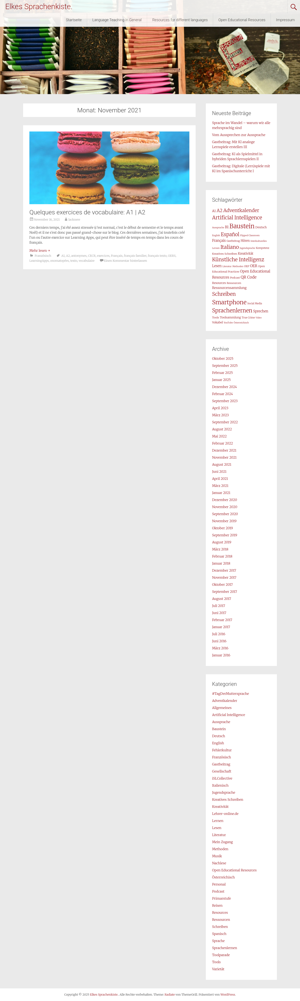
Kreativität (220, 806)
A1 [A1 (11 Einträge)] (214, 211)
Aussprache (221, 722)
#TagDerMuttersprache (230, 693)
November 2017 (224, 577)
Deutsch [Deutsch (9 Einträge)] (261, 227)
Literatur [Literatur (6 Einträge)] (227, 266)
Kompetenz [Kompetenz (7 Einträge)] (262, 247)
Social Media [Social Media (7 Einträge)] (254, 303)
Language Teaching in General (117, 20)
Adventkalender (224, 701)
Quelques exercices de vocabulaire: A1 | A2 (87, 212)
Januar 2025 (221, 380)
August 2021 (221, 464)
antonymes (79, 256)
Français (116, 256)
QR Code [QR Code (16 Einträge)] (248, 277)
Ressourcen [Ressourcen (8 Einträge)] (234, 283)
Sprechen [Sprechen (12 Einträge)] (260, 311)
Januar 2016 (221, 655)
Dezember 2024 (224, 387)
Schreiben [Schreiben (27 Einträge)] (224, 294)
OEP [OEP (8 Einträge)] (246, 266)
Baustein (219, 729)
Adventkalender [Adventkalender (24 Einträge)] (241, 210)
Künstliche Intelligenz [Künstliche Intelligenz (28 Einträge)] (238, 259)
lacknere (74, 219)
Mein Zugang (222, 842)
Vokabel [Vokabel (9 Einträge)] (217, 322)
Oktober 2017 (222, 584)
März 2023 (220, 415)
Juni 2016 (219, 641)
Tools (216, 962)
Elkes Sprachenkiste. (38, 6)
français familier (135, 256)
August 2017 (221, 599)
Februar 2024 (222, 394)
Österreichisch (223, 877)
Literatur (219, 835)
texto (73, 261)
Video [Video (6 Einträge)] (258, 317)
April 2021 (220, 479)
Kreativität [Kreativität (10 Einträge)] (245, 253)
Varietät (218, 969)
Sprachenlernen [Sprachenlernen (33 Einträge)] (232, 310)
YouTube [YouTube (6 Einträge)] (228, 322)
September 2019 (224, 535)
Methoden (220, 849)
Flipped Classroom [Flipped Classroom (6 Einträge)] (250, 235)
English (218, 743)
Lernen (217, 821)
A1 (63, 256)
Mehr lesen (39, 250)
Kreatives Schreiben (227, 799)
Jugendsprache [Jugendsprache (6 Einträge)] (247, 248)
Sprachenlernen (224, 948)
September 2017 (224, 592)
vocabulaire (86, 261)
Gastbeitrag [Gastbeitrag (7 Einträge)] (233, 240)
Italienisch (220, 785)
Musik (217, 856)
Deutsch (218, 736)
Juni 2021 (219, 471)
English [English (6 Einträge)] (216, 235)
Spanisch (219, 934)
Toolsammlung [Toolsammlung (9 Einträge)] (230, 317)
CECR (91, 256)
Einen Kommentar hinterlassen (125, 261)
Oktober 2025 (222, 358)
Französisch (43, 256)
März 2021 (220, 486)
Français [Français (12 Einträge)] (219, 240)
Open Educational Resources (241, 20)
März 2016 (220, 648)
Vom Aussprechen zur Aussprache (238, 135)
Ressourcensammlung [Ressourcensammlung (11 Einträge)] (229, 288)
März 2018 (220, 549)
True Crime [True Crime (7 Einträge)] (248, 317)
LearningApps (39, 261)
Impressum (285, 20)
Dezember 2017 (224, 570)
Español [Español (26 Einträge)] (230, 234)
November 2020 (224, 507)
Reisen (217, 905)
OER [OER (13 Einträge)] (253, 266)
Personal (219, 884)
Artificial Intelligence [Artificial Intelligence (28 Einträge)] (237, 217)
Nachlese (219, 863)
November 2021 (224, 457)
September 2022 (225, 422)
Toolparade (221, 955)
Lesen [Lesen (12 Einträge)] (217, 266)
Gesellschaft (221, 771)
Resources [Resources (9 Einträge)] (219, 283)
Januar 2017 (221, 627)
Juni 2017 (219, 613)
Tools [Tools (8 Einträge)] (215, 317)
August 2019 (221, 542)
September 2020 (225, 514)
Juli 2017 (218, 606)
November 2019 (224, 521)
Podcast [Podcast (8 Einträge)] (235, 277)
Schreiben (220, 927)
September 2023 (225, 401)
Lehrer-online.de (225, 814)
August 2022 (222, 429)
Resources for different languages (180, 20)
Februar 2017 (222, 620)
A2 (68, 256)
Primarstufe (221, 898)
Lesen (216, 828)
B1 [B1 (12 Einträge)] (227, 227)
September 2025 (225, 366)
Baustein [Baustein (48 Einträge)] (242, 226)
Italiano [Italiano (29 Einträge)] (229, 247)
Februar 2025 (222, 373)
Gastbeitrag (221, 764)
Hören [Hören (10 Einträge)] (245, 241)
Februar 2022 (222, 443)
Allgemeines (222, 708)
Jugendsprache (223, 792)
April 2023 (220, 408)
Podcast (218, 891)
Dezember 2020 (224, 500)
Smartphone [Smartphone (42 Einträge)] (229, 302)
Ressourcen (221, 919)
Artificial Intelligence (228, 715)
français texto (157, 256)
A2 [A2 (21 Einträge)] (219, 210)
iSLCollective (222, 778)
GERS (171, 256)
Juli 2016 (218, 634)
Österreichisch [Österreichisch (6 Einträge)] (241, 322)
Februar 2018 (222, 556)
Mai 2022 (219, 436)
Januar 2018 (221, 563)
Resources (220, 912)
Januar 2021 (221, 493)
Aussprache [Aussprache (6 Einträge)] (218, 227)
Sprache (218, 941)
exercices (103, 256)
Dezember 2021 (224, 450)
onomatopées (59, 261)
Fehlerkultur (222, 750)
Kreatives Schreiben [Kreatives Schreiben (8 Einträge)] (224, 253)
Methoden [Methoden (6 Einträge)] (237, 266)
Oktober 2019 (222, 528)
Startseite (74, 20)
